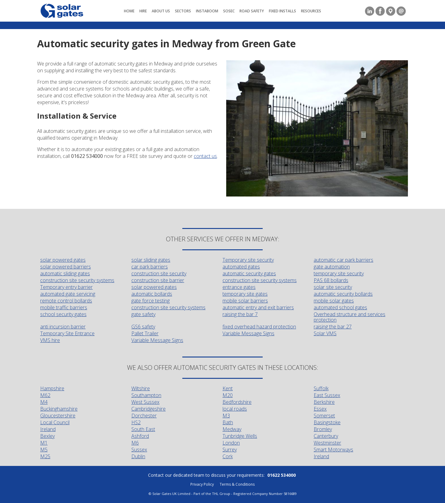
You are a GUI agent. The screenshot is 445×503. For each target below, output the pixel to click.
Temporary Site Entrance (67, 333)
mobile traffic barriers (63, 307)
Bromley (323, 429)
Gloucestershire (57, 415)
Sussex (139, 449)
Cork (227, 456)
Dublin (138, 456)
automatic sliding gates (65, 273)
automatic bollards (151, 293)
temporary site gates (245, 293)
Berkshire (324, 402)
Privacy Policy (202, 484)
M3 (226, 415)
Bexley (47, 436)
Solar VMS (325, 333)
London (231, 442)
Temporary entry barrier (66, 287)
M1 (44, 442)
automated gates (241, 266)
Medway (231, 429)
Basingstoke (327, 422)
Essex (320, 408)
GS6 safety (143, 326)
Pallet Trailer (145, 333)
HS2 (136, 422)
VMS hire (50, 340)
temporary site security (339, 273)
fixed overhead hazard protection (259, 326)
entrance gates (239, 287)
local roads (234, 408)
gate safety (143, 314)
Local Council (55, 422)
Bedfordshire (237, 402)
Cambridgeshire (148, 408)
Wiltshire (140, 388)
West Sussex (145, 402)
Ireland (48, 429)
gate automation (332, 266)
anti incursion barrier (63, 326)
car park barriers (149, 266)
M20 (227, 395)
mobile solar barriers (245, 300)
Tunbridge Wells (239, 436)
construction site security (158, 273)
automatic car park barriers (343, 259)
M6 (135, 442)
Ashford (140, 436)
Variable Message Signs (248, 333)
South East (143, 429)
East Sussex (327, 395)
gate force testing (150, 300)
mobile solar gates (334, 300)
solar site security (333, 287)
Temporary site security (248, 259)
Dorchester (144, 415)
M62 (45, 395)
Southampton (146, 395)
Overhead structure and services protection (349, 317)
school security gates (63, 314)
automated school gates (340, 307)
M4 (44, 402)
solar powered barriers (65, 266)
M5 (44, 449)
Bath (227, 422)
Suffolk (321, 388)
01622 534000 (281, 475)
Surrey (229, 449)
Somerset (324, 415)
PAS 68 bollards (331, 280)
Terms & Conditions (237, 484)
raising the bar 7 (240, 314)
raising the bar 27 (333, 326)
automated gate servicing (67, 293)
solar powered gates (63, 259)
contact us (205, 156)
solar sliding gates (150, 259)
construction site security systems (77, 280)
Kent (227, 388)
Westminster (327, 442)
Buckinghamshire (59, 408)
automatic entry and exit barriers (258, 307)
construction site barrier (157, 280)
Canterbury (326, 436)
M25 (45, 456)
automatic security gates (249, 273)
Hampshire (52, 388)
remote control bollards (66, 300)
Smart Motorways (333, 449)
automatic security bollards (343, 293)
